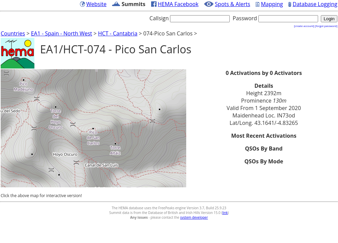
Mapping (272, 4)
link (225, 212)
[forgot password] (326, 26)
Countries (13, 33)
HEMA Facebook (178, 4)
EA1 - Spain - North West (61, 33)
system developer (194, 217)
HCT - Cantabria (118, 33)
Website (96, 4)
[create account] (304, 26)
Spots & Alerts (232, 4)
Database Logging (315, 4)
